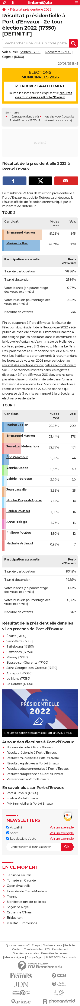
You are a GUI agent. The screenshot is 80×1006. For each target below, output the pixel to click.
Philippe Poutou (18, 532)
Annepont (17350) (19, 673)
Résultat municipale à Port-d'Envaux (33, 758)
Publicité (69, 945)
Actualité (14, 827)
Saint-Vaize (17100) (19, 641)
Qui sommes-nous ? (18, 945)
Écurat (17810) (16, 636)
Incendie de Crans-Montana (27, 891)
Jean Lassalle (16, 489)
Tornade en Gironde (21, 880)
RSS (47, 949)
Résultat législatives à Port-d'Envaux (32, 763)
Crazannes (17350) (19, 652)
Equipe (36, 945)
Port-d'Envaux (52, 116)
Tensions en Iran (19, 875)
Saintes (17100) (30, 52)
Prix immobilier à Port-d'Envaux (29, 803)
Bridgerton (15, 918)
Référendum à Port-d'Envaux (27, 779)
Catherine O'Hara (19, 912)
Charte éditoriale (52, 945)
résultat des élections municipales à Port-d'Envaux (39, 365)
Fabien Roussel (18, 511)
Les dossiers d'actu (21, 839)
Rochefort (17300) (58, 52)
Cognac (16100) (13, 57)
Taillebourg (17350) (20, 646)
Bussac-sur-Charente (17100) (27, 662)
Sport (11, 833)
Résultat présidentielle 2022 (30, 9)
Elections (40, 74)
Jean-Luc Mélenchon (22, 446)
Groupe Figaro (34, 957)
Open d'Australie (19, 886)
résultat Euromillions (22, 923)
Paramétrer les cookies (54, 953)
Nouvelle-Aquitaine (19, 341)
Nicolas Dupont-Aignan (24, 500)
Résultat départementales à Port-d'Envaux (37, 769)
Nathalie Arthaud (19, 543)
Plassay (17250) (17, 657)
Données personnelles (25, 953)
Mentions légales (14, 957)
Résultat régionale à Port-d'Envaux (31, 752)
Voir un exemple (62, 827)
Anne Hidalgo (16, 522)
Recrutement (60, 949)
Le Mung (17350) (18, 679)
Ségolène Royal (18, 907)
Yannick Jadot (17, 468)
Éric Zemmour (17, 457)
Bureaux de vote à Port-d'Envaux (30, 747)
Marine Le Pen (17, 243)
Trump (12, 896)
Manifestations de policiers (26, 902)
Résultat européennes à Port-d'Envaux (34, 774)
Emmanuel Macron (20, 232)
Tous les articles (33, 949)
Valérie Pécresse (19, 479)
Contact (17, 949)
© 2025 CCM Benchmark (61, 957)
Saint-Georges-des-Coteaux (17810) (31, 668)
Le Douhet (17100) (19, 684)
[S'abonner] (40, 847)
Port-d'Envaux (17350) (22, 793)
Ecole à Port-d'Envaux (22, 798)
